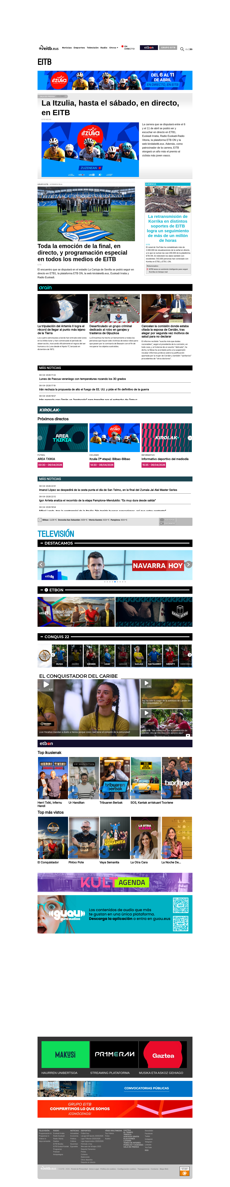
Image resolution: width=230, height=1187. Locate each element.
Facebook (149, 1133)
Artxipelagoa (58, 1154)
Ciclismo (84, 1154)
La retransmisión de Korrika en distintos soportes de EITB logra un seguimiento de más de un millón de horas (168, 228)
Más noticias (50, 368)
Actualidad (74, 1133)
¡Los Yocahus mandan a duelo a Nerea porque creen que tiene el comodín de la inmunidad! (84, 732)
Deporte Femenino (88, 1149)
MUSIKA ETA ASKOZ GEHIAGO (161, 1073)
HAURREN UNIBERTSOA (59, 1073)
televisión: (44, 1131)
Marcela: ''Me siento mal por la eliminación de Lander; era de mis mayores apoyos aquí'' (164, 731)
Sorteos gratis (131, 1136)
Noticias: (74, 1131)
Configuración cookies (126, 1169)
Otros (112, 47)
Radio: (56, 1131)
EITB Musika (58, 1144)
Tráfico (127, 1134)
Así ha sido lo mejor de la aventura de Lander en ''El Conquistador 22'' (166, 701)
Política (73, 1139)
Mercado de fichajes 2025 (91, 1146)
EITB (44, 62)
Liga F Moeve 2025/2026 (90, 1139)
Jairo (91, 664)
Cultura (73, 1141)
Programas (57, 1149)
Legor (139, 664)
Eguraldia (74, 1146)
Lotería (127, 1141)
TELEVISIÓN (56, 534)
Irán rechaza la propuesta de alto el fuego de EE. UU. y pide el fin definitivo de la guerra (94, 389)
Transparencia (143, 1169)
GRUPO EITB (168, 47)
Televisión (93, 47)
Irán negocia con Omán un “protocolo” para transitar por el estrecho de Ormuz (88, 399)
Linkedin (148, 1145)
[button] (190, 438)
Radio (103, 47)
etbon (56, 590)
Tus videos (167, 523)
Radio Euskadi (59, 1136)
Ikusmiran (74, 1144)
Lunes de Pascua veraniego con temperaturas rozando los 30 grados (82, 378)
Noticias (67, 47)
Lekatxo (59, 664)
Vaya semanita (44, 1141)
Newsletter (149, 1131)
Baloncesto (85, 1157)
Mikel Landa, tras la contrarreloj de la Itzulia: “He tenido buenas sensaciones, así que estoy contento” (102, 511)
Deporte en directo (88, 1162)
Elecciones (129, 1139)
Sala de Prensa (131, 1147)
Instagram (149, 1139)
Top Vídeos (109, 1133)
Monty (186, 664)
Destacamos (59, 543)
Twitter (147, 1136)
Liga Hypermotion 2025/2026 (92, 1141)
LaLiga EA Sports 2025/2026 (92, 1136)
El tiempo (128, 1132)
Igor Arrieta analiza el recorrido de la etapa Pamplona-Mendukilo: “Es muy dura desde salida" (97, 500)
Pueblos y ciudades (133, 1145)
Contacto (154, 1169)
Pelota (83, 1152)
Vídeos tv (42, 1139)
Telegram (148, 1142)
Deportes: (86, 1131)
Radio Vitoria (58, 1139)
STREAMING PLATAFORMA (110, 1073)
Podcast (56, 1152)
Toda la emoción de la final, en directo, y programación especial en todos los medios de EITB (82, 253)
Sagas (154, 664)
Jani (123, 664)
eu (187, 49)
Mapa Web (164, 1169)
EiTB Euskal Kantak (61, 1146)
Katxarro (170, 664)
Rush (75, 664)
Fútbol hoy (85, 1133)
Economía (74, 1136)
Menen (107, 664)
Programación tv (45, 1133)
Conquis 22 (57, 636)
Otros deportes (87, 1160)
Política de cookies (108, 1169)
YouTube (148, 1147)
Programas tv (44, 1136)
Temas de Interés (132, 1143)
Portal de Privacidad (79, 1169)
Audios (108, 1139)
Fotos (107, 1136)
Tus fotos (167, 519)
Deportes (79, 47)
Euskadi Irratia (58, 1133)
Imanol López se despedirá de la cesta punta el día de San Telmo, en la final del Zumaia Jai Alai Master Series (108, 490)
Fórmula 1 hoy (86, 1144)
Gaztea (56, 1141)
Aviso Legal (94, 1169)
